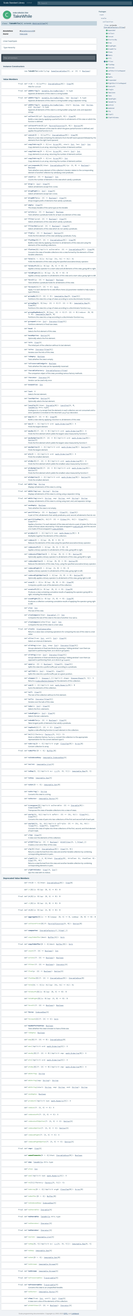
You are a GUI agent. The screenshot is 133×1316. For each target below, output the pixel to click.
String (74, 98)
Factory (48, 734)
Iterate (111, 68)
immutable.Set (50, 785)
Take (110, 96)
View (122, 27)
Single (110, 89)
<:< (55, 771)
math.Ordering (62, 424)
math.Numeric (65, 533)
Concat (110, 36)
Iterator (53, 321)
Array (55, 144)
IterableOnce (54, 84)
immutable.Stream (47, 1264)
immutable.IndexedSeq (53, 757)
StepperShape (77, 678)
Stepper (45, 678)
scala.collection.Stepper (45, 681)
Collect (111, 33)
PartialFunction (51, 116)
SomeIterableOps (59, 71)
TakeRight (112, 99)
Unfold (110, 105)
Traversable (49, 1278)
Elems (110, 52)
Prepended (112, 80)
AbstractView (38, 23)
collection (20, 12)
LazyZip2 (64, 405)
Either (63, 519)
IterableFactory (111, 27)
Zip (109, 111)
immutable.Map (61, 296)
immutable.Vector (47, 798)
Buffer (50, 751)
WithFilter (65, 842)
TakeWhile (112, 102)
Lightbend (75, 1314)
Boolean (85, 71)
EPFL (66, 1314)
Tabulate (111, 93)
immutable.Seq (42, 778)
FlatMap (111, 65)
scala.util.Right (57, 529)
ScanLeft (111, 86)
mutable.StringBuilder (53, 91)
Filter (110, 61)
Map (109, 74)
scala (15, 12)
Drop (110, 43)
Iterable (50, 405)
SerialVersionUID (27, 31)
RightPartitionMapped (117, 83)
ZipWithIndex (113, 117)
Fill (110, 58)
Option (77, 126)
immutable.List (43, 764)
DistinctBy (112, 40)
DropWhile (112, 49)
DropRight (112, 46)
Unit (56, 287)
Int (72, 144)
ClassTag (64, 744)
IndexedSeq (40, 1012)
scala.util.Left (78, 526)
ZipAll (110, 114)
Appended (111, 30)
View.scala (23, 34)
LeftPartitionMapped (116, 71)
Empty (110, 55)
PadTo (110, 77)
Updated (111, 108)
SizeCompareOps (43, 629)
